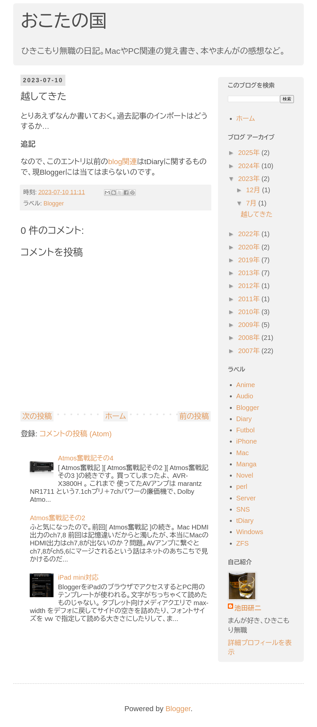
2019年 (250, 260)
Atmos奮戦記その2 (57, 518)
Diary (244, 418)
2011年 (250, 299)
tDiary (245, 520)
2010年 (250, 311)
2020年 (250, 247)
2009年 (250, 324)
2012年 (250, 285)
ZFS (242, 543)
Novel (244, 475)
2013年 (250, 272)
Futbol (245, 430)
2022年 (250, 233)
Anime (245, 384)
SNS (243, 509)
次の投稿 (37, 416)
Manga (246, 464)
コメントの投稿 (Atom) (76, 434)
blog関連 (122, 162)
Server (246, 498)
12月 (254, 190)
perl (241, 486)
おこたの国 (63, 21)
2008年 (250, 337)
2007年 (250, 350)
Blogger (54, 203)
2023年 (250, 178)
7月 (252, 203)
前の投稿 (194, 416)
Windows (249, 531)
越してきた (256, 214)
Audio (244, 396)
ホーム (115, 416)
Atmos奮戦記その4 (85, 458)
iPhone (246, 441)
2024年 (250, 165)
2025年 (250, 152)
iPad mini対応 (78, 577)
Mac (242, 452)
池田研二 (247, 608)
